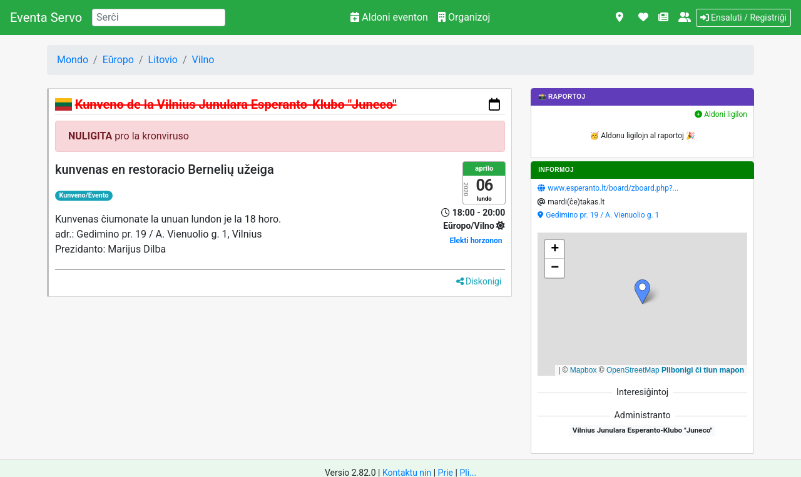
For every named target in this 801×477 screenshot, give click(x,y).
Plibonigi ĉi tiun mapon (702, 370)
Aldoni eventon (389, 17)
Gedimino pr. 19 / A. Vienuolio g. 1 (602, 215)
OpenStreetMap (633, 370)
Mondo (72, 60)
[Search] (158, 17)
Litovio (163, 60)
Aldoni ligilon (721, 114)
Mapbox (583, 370)
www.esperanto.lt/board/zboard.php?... (613, 188)
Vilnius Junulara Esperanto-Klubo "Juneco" (643, 430)
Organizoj (464, 17)
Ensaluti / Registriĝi (743, 18)
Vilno (203, 60)
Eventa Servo (46, 17)
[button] (642, 291)
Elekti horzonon (476, 240)
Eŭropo (118, 60)
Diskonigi (479, 281)
